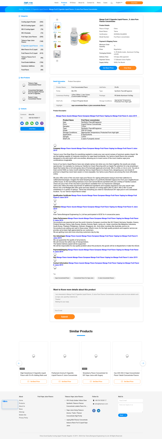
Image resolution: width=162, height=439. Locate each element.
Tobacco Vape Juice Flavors (32, 41)
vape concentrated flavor (62, 278)
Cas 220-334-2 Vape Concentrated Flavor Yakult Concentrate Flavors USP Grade (126, 375)
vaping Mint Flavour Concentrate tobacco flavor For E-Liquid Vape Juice (77, 422)
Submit (64, 317)
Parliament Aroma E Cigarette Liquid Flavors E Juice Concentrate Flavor (64, 375)
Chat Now (134, 3)
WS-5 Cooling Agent (32, 29)
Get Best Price (108, 68)
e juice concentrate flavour (106, 278)
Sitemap (21, 412)
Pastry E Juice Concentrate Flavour (34, 98)
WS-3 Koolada (32, 33)
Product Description (74, 81)
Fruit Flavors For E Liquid (32, 53)
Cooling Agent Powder (32, 22)
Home (21, 400)
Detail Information (59, 81)
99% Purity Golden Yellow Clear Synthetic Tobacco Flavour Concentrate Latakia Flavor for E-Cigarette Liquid (77, 404)
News (21, 409)
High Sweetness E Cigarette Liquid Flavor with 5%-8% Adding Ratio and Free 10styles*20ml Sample (33, 375)
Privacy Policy (23, 418)
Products (22, 403)
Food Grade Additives (32, 62)
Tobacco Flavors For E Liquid (32, 57)
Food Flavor (32, 70)
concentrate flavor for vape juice (83, 278)
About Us (22, 406)
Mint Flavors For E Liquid (32, 49)
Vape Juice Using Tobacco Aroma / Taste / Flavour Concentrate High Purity (75, 413)
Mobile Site (22, 415)
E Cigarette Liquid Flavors (32, 46)
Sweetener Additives (32, 66)
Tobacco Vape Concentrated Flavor (34, 84)
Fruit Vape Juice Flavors (32, 37)
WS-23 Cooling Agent (32, 26)
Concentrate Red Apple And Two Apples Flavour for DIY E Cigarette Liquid (36, 91)
